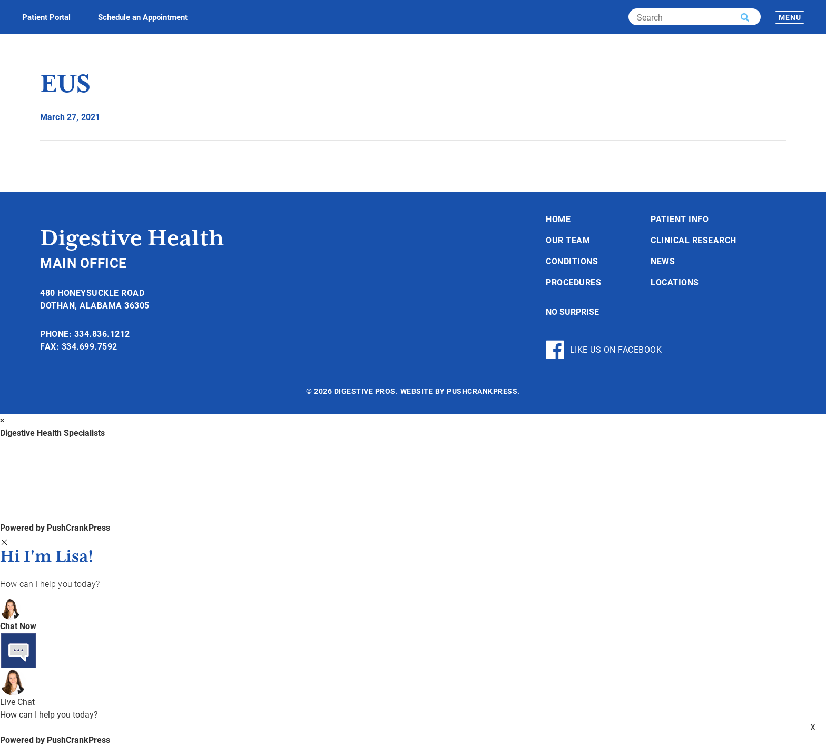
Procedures (573, 281)
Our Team (568, 239)
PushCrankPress (482, 391)
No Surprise (572, 311)
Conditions (572, 260)
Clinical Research (693, 239)
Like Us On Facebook (604, 349)
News (663, 260)
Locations (675, 281)
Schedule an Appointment (143, 17)
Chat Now (18, 625)
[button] (744, 17)
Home (558, 218)
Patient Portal (46, 17)
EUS (65, 85)
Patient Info (680, 218)
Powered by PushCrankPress (55, 527)
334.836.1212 (102, 333)
